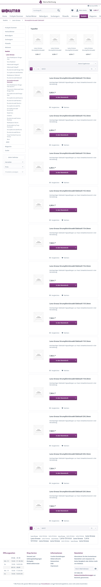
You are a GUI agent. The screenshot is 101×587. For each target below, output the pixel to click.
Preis (6, 167)
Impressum (54, 566)
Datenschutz (54, 561)
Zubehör (9, 115)
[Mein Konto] (81, 10)
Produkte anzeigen (14, 172)
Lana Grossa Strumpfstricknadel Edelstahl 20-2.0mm (70, 416)
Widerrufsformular (33, 563)
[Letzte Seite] (38, 68)
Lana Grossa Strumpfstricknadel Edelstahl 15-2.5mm (54, 49)
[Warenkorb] (94, 10)
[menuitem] (46, 11)
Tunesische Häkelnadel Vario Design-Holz (15, 90)
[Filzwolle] (65, 16)
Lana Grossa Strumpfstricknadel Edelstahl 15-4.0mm (70, 228)
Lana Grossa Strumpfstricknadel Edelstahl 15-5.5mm (70, 341)
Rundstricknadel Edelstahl (14, 78)
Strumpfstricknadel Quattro (15, 98)
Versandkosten (45, 584)
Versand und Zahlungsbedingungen (34, 557)
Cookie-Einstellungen (57, 556)
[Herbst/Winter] (31, 16)
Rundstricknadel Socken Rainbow (14, 119)
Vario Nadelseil (11, 62)
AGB (51, 563)
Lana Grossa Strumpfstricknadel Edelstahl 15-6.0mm (70, 379)
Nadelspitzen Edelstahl (13, 75)
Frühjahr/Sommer (11, 28)
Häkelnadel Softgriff (12, 67)
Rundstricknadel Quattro (14, 103)
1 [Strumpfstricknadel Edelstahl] (31, 69)
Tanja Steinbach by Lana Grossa (14, 135)
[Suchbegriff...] (46, 10)
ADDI (7, 142)
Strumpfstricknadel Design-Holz (15, 94)
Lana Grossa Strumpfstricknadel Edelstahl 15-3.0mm (71, 49)
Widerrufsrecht (55, 559)
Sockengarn (9, 39)
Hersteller (8, 162)
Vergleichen (54, 107)
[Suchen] (59, 10)
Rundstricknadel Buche (13, 132)
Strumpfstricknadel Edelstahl (13, 81)
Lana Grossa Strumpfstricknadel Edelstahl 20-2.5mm (70, 454)
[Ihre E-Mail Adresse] (83, 569)
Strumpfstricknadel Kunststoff (12, 109)
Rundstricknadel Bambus (14, 100)
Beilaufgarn (9, 35)
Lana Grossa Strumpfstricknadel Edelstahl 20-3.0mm (70, 492)
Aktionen (8, 47)
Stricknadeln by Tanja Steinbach (13, 126)
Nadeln (7, 51)
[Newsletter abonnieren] (95, 569)
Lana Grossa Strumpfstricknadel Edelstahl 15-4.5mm (70, 266)
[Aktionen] (74, 16)
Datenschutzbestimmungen (83, 575)
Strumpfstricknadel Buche (14, 129)
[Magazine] (93, 16)
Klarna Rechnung (47, 1)
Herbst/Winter (9, 32)
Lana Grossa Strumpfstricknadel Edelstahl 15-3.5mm (88, 49)
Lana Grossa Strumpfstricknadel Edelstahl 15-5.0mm (70, 304)
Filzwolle (8, 43)
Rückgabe (30, 561)
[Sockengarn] (55, 16)
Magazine (8, 146)
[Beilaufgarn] (43, 16)
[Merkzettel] (72, 10)
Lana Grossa (10, 55)
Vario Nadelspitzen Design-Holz (14, 58)
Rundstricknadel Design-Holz (15, 70)
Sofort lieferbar (13, 157)
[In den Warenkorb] (63, 97)
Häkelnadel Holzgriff (12, 64)
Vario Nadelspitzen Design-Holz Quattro (14, 85)
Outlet (7, 150)
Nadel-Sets (10, 113)
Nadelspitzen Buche (12, 122)
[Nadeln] (83, 16)
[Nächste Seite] (34, 68)
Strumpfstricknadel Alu (13, 106)
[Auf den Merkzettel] (65, 107)
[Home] (4, 16)
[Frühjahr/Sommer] (16, 16)
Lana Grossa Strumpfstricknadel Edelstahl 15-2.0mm (38, 49)
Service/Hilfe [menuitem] (93, 6)
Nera (8, 139)
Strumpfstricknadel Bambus (15, 72)
